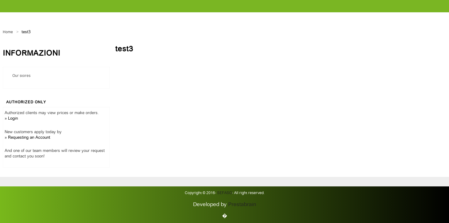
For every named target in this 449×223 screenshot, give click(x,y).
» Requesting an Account (27, 138)
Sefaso (224, 193)
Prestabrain (242, 204)
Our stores (21, 76)
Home (8, 32)
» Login (11, 119)
